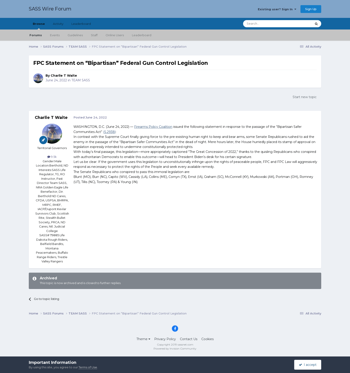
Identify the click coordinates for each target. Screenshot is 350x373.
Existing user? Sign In (277, 9)
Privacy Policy (165, 339)
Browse (39, 26)
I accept (308, 365)
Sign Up (311, 9)
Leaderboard (141, 35)
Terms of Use (88, 367)
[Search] (266, 23)
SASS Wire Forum (50, 9)
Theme (143, 339)
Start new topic (305, 97)
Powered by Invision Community (175, 348)
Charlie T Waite (64, 76)
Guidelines (75, 35)
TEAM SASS (80, 80)
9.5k (52, 156)
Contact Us (188, 339)
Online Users (115, 35)
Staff (94, 35)
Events (55, 35)
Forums (35, 35)
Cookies (207, 339)
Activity (58, 23)
